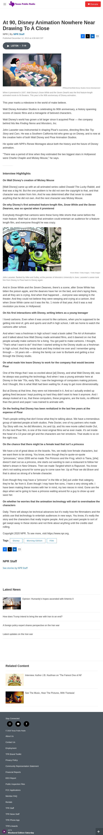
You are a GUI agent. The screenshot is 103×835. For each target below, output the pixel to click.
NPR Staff (19, 34)
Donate (94, 4)
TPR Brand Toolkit (13, 754)
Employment (11, 748)
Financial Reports (13, 772)
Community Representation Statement (22, 766)
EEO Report (11, 778)
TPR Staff (10, 808)
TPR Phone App (12, 820)
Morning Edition (34, 541)
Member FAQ (11, 796)
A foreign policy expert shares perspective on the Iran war (31, 625)
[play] (4, 831)
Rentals (9, 802)
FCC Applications (13, 790)
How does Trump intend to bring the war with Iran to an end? (32, 616)
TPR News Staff (12, 814)
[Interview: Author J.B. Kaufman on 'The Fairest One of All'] (15, 680)
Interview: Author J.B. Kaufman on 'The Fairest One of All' (53, 675)
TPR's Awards (12, 826)
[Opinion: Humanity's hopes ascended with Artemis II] (12, 603)
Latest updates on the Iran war (18, 634)
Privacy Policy (12, 760)
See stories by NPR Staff (15, 568)
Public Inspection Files (15, 784)
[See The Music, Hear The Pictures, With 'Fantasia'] (15, 697)
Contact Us (10, 742)
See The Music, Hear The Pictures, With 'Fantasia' (50, 693)
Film (52, 541)
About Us (10, 736)
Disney (16, 541)
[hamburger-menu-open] (4, 4)
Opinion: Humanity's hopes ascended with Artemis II (48, 599)
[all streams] (99, 831)
